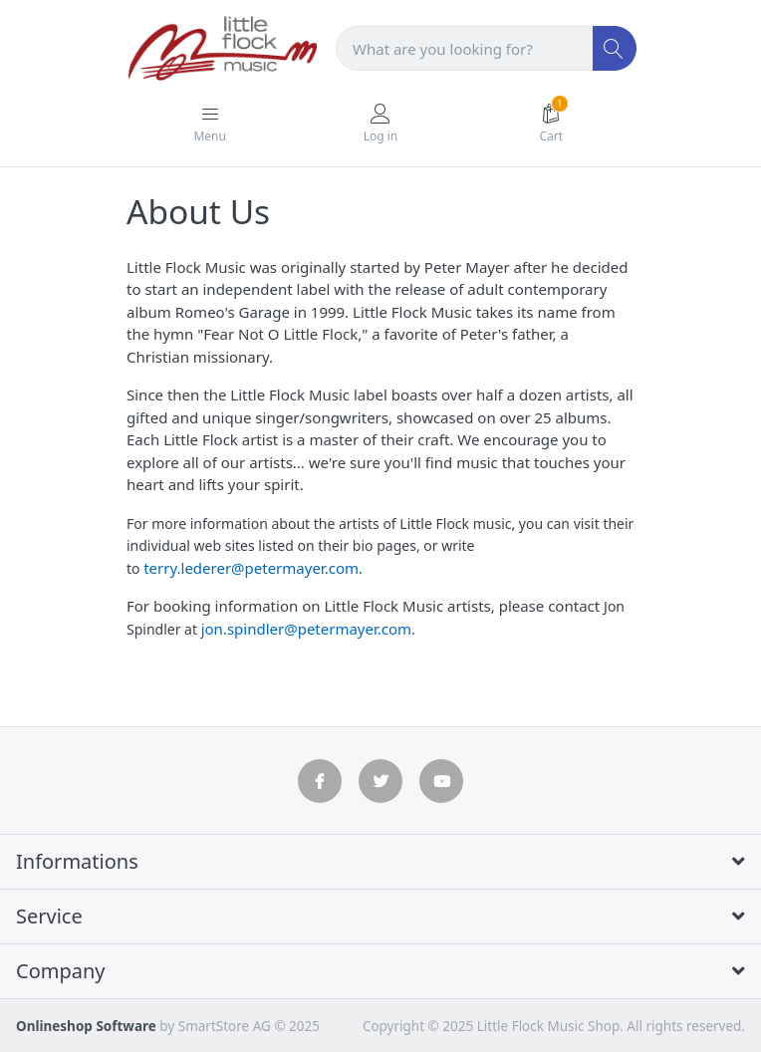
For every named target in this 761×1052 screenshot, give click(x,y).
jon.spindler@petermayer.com (306, 629)
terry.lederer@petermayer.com (251, 568)
